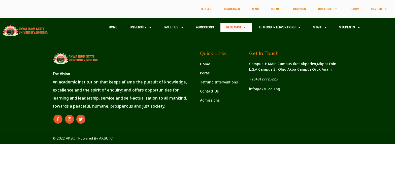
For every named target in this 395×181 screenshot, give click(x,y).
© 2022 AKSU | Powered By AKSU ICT (84, 138)
